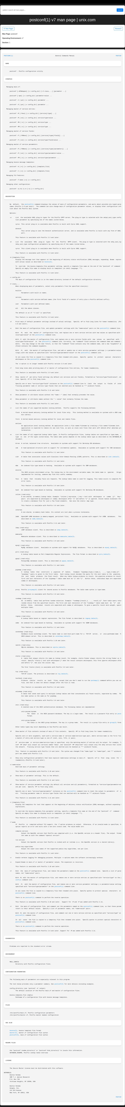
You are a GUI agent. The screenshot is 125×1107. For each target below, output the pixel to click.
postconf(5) (59, 984)
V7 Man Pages (8, 28)
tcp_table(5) (63, 674)
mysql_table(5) (111, 547)
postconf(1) (29, 204)
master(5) (13, 1033)
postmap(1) (95, 680)
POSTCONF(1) (8, 56)
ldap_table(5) (62, 530)
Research (118, 28)
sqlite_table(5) (59, 647)
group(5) (113, 722)
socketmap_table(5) (62, 636)
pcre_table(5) (104, 554)
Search (120, 10)
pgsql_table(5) (68, 561)
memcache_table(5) (67, 536)
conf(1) (18, 880)
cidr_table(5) (113, 457)
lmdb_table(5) (37, 519)
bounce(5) (48, 262)
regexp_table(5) (91, 618)
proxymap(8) (32, 589)
